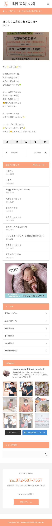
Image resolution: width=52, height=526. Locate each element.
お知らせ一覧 (38, 165)
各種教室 (9, 336)
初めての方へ (11, 313)
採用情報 (9, 343)
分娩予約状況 (11, 351)
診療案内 (9, 328)
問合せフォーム (26, 502)
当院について (11, 321)
